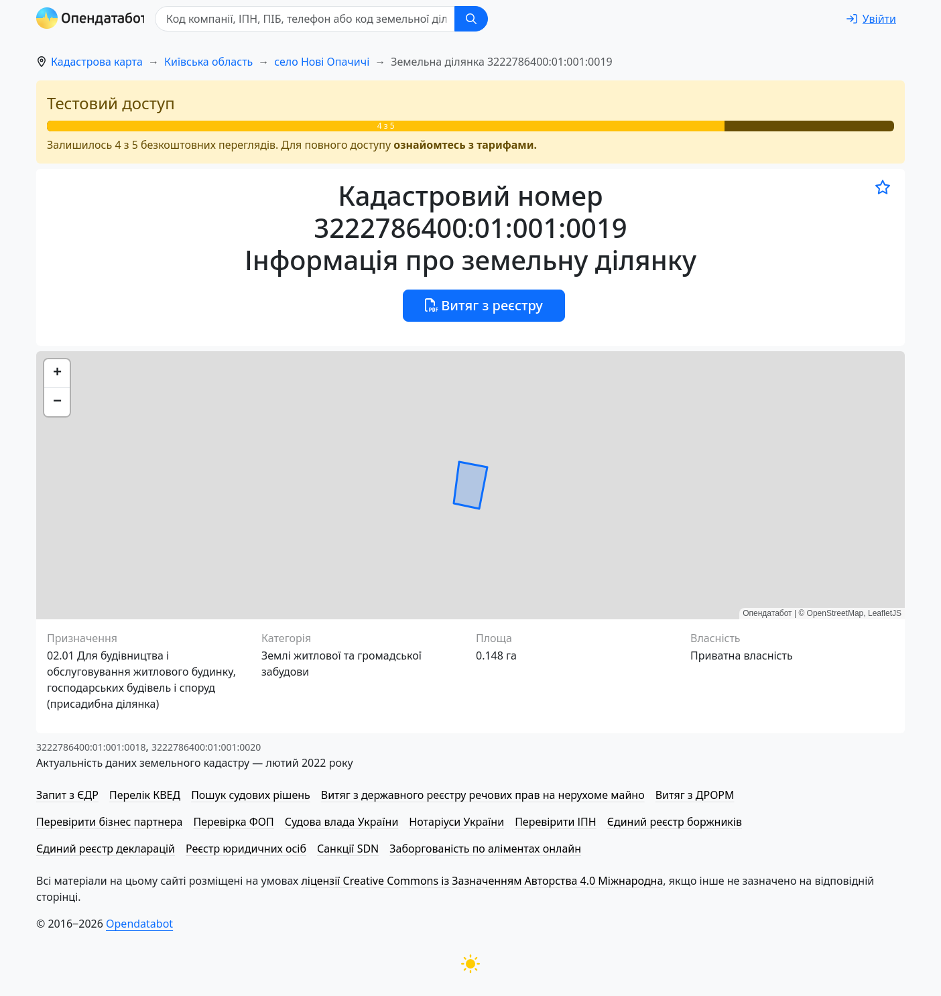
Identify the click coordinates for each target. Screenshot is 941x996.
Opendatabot (139, 923)
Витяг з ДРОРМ (695, 795)
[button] (57, 373)
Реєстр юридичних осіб (246, 848)
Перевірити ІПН (556, 821)
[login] (871, 19)
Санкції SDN (348, 848)
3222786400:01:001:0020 (206, 747)
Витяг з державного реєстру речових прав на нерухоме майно (483, 795)
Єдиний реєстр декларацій (105, 848)
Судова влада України (342, 821)
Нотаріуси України (456, 821)
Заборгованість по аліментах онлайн (485, 848)
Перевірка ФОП (233, 821)
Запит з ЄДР (67, 795)
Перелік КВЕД (144, 795)
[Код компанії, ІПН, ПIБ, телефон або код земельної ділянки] (308, 19)
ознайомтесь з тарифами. (465, 144)
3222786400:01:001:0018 (90, 747)
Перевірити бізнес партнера (109, 821)
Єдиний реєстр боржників (674, 821)
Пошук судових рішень (250, 795)
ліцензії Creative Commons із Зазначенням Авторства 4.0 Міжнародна (482, 880)
